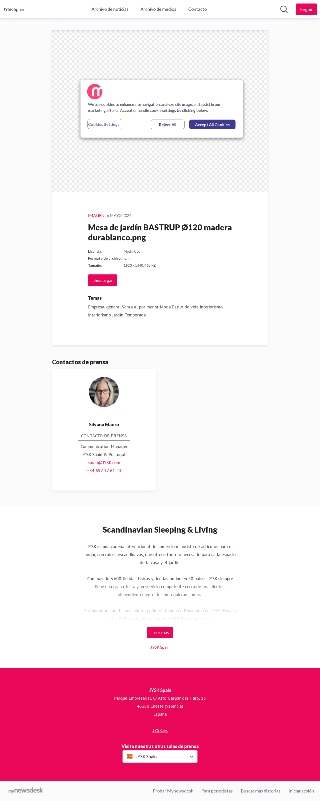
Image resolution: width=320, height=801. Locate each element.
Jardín (117, 315)
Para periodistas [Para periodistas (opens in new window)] (217, 790)
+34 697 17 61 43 (104, 470)
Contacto (197, 9)
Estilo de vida (185, 307)
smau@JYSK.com (104, 462)
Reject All (167, 124)
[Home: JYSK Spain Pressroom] (13, 9)
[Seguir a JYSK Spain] (306, 9)
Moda (165, 307)
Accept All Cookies (212, 124)
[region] (161, 109)
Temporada (135, 315)
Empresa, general (104, 307)
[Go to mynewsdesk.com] (26, 791)
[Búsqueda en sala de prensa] (284, 9)
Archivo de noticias (110, 9)
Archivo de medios (158, 9)
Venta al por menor (140, 307)
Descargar (102, 280)
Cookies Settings (104, 124)
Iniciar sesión (301, 790)
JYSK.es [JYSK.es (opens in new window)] (160, 730)
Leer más (160, 632)
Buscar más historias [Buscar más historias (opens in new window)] (260, 790)
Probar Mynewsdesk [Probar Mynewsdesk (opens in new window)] (173, 790)
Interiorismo (211, 307)
